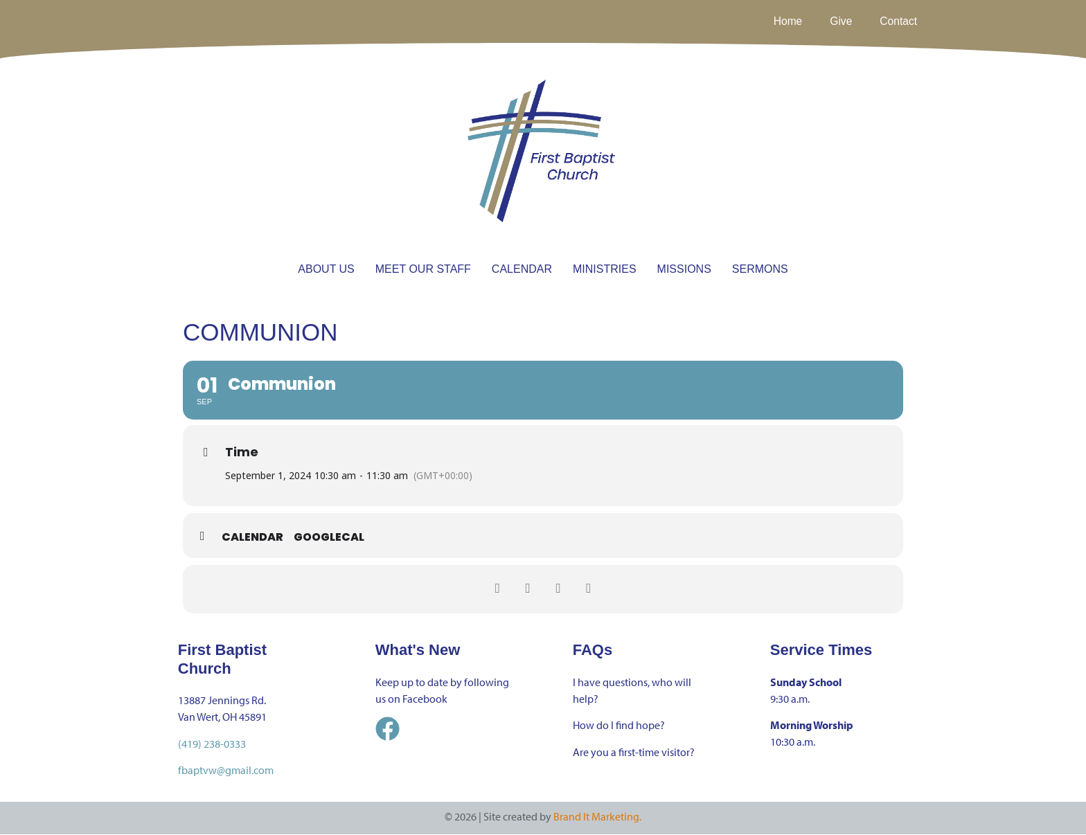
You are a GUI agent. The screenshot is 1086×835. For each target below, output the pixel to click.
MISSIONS (684, 269)
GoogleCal (329, 538)
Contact (898, 21)
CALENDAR (522, 269)
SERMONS (760, 269)
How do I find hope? (619, 726)
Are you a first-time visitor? (634, 752)
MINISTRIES (605, 269)
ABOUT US (326, 269)
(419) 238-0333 (212, 744)
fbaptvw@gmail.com (226, 770)
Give (839, 21)
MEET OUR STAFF (423, 269)
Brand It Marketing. (597, 817)
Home (786, 21)
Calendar (252, 538)
